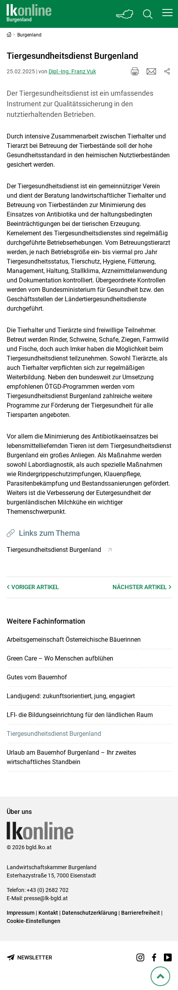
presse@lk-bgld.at (46, 898)
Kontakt (48, 913)
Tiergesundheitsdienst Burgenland (54, 733)
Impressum (21, 913)
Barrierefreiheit (140, 913)
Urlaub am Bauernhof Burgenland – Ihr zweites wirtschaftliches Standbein (71, 757)
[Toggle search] (148, 14)
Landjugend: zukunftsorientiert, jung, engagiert (71, 696)
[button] (167, 12)
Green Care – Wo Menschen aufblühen (60, 658)
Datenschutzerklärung (89, 913)
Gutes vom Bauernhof (37, 677)
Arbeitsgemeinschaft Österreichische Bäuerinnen (74, 639)
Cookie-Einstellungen (33, 921)
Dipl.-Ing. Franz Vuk (72, 71)
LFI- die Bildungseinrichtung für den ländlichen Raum (80, 715)
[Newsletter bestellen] (29, 958)
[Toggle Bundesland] (125, 14)
